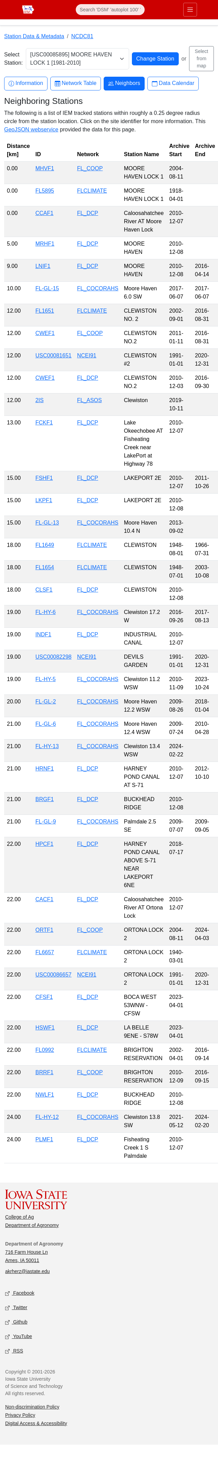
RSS (14, 1351)
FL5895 (44, 191)
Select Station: (13, 59)
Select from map (201, 58)
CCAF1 (44, 213)
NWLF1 (44, 1095)
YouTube (18, 1337)
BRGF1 (44, 799)
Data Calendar (173, 83)
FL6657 (44, 952)
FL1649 (44, 545)
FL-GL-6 (45, 724)
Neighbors (124, 83)
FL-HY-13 (47, 746)
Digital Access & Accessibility (36, 1423)
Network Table (75, 83)
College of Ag (19, 1217)
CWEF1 (45, 333)
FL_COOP (90, 168)
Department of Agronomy (32, 1225)
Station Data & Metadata (34, 36)
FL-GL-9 (45, 821)
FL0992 (44, 1050)
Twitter (16, 1308)
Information (26, 83)
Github (16, 1322)
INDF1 (43, 634)
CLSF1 (44, 590)
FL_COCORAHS (97, 288)
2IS (39, 400)
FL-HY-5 (45, 679)
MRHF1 (44, 244)
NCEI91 (86, 355)
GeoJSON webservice (31, 129)
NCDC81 (82, 36)
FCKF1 (44, 422)
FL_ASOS (89, 400)
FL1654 (44, 567)
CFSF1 (44, 997)
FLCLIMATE (92, 191)
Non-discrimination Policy (32, 1407)
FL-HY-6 (45, 612)
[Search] (110, 9)
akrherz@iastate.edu (27, 1271)
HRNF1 (44, 769)
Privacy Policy (20, 1415)
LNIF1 (43, 266)
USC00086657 (53, 975)
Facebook (19, 1293)
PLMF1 (44, 1139)
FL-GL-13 (47, 523)
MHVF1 (44, 168)
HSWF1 (45, 1028)
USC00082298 (53, 657)
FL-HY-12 (47, 1117)
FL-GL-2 (45, 701)
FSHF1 (44, 478)
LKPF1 (43, 500)
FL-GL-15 (47, 288)
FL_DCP (87, 213)
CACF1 (44, 899)
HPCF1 (44, 844)
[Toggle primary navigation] (190, 10)
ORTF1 (44, 930)
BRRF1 (44, 1072)
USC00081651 (53, 355)
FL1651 (44, 311)
